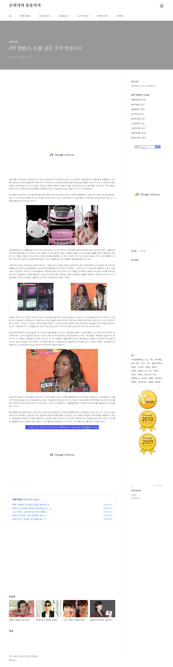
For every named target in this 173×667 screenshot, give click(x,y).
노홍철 (147, 367)
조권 (132, 363)
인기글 (142, 250)
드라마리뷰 (138, 128)
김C (146, 359)
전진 (154, 374)
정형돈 (133, 382)
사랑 (151, 359)
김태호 (150, 382)
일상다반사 (44, 16)
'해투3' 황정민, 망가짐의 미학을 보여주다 (29, 504)
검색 (155, 6)
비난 (148, 363)
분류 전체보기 (140, 94)
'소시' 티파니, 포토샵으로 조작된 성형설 (29, 511)
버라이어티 (138, 137)
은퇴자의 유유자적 (25, 6)
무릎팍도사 (135, 378)
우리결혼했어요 (137, 359)
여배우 (150, 378)
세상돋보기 (63, 16)
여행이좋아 (25, 16)
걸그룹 (144, 378)
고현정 (139, 374)
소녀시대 (147, 374)
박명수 (156, 370)
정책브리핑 (102, 16)
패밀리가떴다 (157, 363)
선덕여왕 (158, 359)
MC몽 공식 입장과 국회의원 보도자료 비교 (30, 508)
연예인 (140, 370)
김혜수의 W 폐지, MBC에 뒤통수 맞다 (28, 515)
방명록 (120, 16)
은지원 (140, 367)
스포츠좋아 (138, 123)
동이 (138, 363)
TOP (161, 657)
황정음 (157, 382)
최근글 (134, 250)
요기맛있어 (83, 16)
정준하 (133, 370)
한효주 (154, 367)
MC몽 (133, 374)
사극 (150, 370)
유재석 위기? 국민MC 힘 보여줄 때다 (27, 519)
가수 (143, 363)
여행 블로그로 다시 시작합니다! (143, 86)
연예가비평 (17, 499)
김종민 (133, 367)
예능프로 (158, 378)
